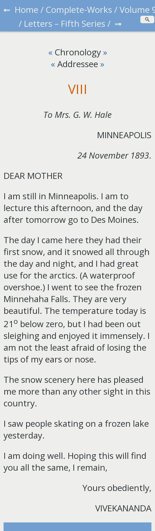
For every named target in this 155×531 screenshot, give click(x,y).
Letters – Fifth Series (64, 23)
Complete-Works (79, 9)
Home (26, 9)
